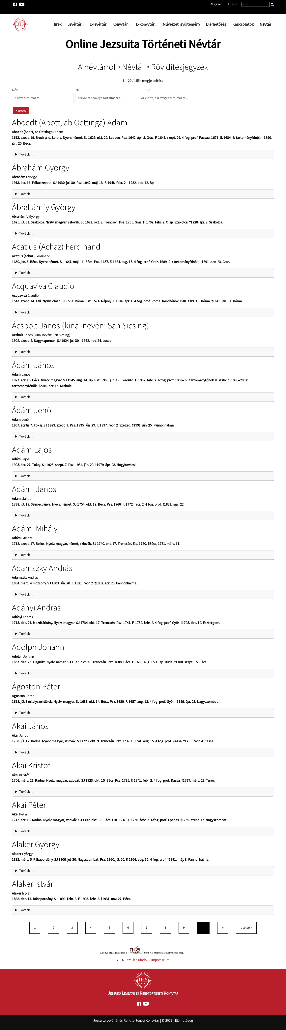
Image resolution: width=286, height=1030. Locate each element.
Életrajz (144, 89)
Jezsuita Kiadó (137, 959)
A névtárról (96, 66)
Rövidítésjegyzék (179, 66)
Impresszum (160, 959)
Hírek (56, 24)
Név (15, 89)
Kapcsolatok (243, 24)
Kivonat (80, 89)
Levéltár (74, 24)
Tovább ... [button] (26, 154)
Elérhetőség (216, 24)
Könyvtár (120, 24)
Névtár (265, 24)
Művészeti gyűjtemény (181, 24)
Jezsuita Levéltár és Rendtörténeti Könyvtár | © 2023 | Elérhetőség (143, 1020)
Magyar (216, 4)
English (233, 4)
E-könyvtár (145, 24)
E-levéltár (98, 24)
